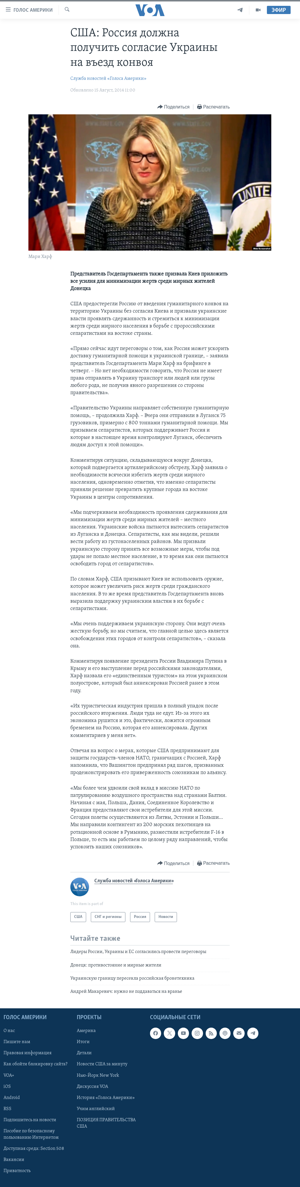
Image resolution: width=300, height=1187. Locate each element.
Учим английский (96, 1108)
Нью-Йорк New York (98, 1075)
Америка (86, 1030)
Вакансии (14, 1159)
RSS (7, 1108)
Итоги (83, 1042)
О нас (9, 1030)
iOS (7, 1086)
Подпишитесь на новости (30, 1120)
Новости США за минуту (102, 1064)
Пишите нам (17, 1042)
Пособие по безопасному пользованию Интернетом (31, 1134)
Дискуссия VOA (92, 1086)
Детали (84, 1053)
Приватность (17, 1171)
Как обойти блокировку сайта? (35, 1064)
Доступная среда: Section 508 (34, 1148)
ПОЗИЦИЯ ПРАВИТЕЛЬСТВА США (106, 1123)
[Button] (173, 107)
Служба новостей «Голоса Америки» (108, 78)
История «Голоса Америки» (106, 1097)
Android (12, 1097)
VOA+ (9, 1075)
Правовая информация (28, 1053)
